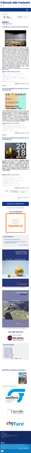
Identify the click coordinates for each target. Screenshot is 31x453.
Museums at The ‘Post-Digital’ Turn (16, 126)
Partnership (4, 434)
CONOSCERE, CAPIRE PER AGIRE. (12, 239)
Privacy (3, 437)
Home (2, 432)
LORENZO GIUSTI (7, 75)
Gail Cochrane (6, 77)
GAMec (7, 79)
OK (2, 451)
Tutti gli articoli (23, 245)
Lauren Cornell (14, 78)
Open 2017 (20, 178)
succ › (20, 358)
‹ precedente (13, 191)
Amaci (4, 73)
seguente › (16, 192)
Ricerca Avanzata (24, 197)
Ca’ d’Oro (16, 181)
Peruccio (14, 77)
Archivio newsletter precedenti (15, 207)
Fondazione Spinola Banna (10, 178)
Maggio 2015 (7, 350)
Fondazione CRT (7, 125)
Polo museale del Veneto (9, 182)
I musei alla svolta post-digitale (15, 27)
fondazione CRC (7, 129)
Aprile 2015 (7, 352)
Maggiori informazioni (24, 448)
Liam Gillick (6, 78)
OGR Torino (6, 177)
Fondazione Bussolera (21, 127)
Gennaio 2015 (7, 355)
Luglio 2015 (7, 348)
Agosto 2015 (7, 347)
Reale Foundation (17, 125)
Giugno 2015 (7, 349)
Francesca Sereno (13, 130)
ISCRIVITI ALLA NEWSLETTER (15, 203)
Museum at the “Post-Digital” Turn (11, 76)
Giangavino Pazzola (13, 81)
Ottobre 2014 (7, 357)
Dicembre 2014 (8, 356)
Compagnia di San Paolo (9, 179)
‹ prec (12, 358)
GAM (13, 129)
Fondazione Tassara (8, 184)
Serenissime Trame (8, 181)
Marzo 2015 (7, 353)
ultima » (23, 192)
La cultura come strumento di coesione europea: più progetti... (15, 242)
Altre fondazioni (5, 436)
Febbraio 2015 (7, 354)
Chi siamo (3, 433)
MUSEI (11, 73)
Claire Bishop (23, 78)
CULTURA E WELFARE (15, 211)
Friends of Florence (8, 127)
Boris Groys (21, 77)
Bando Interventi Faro (9, 180)
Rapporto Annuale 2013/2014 (13, 370)
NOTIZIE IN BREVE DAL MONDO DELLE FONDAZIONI (15, 89)
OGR (8, 73)
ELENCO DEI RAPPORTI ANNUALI (9, 386)
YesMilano (17, 184)
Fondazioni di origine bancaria (9, 435)
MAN (4, 79)
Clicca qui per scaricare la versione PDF (15, 287)
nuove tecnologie (19, 73)
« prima (6, 191)
